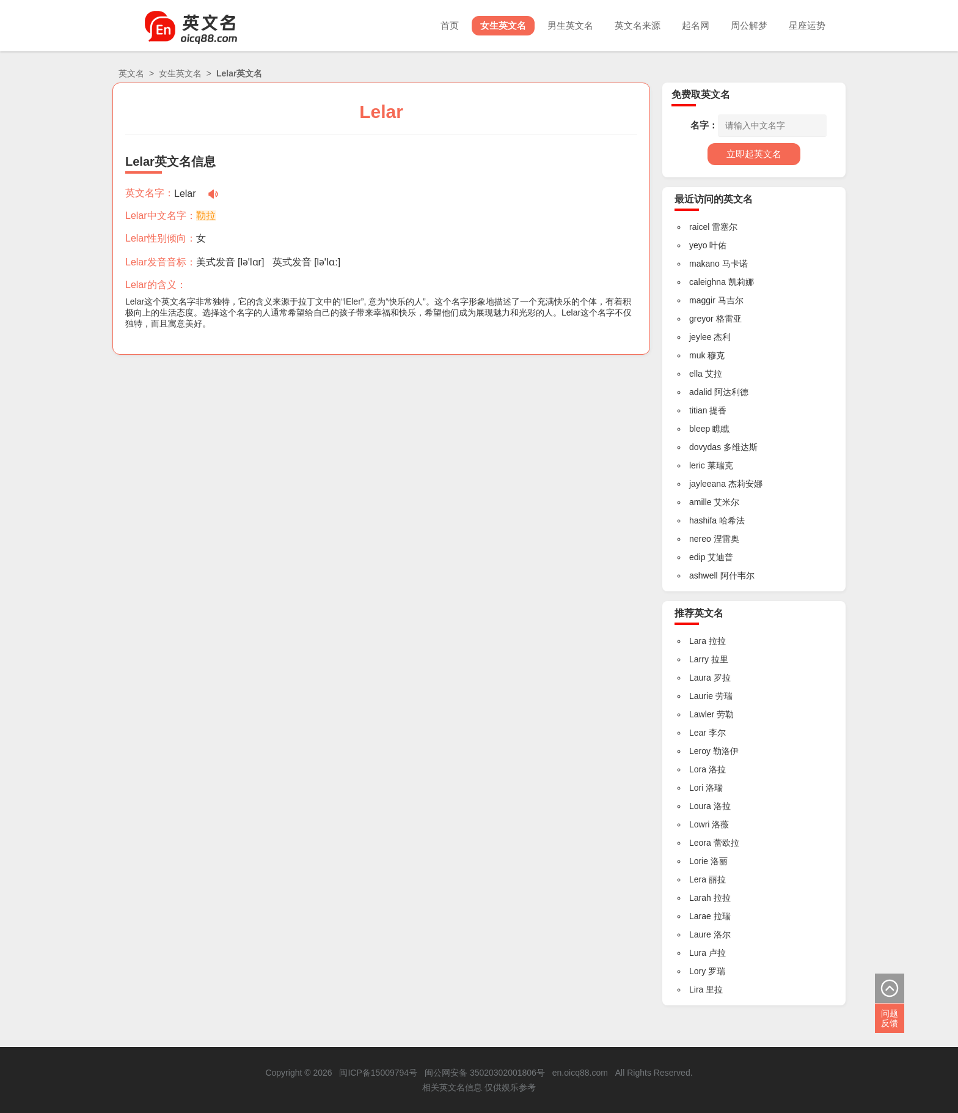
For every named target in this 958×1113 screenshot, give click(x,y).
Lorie (698, 861)
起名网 (691, 25)
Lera (697, 879)
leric (697, 465)
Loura (700, 806)
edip (697, 557)
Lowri (699, 824)
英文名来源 (631, 25)
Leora (700, 843)
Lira (696, 989)
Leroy (700, 751)
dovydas (705, 447)
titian (698, 410)
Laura (700, 677)
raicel (699, 227)
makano (704, 263)
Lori (696, 788)
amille (700, 502)
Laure (700, 934)
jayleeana (707, 484)
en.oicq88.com (580, 1073)
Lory (697, 971)
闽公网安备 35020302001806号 (485, 1073)
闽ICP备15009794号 (378, 1073)
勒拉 (206, 215)
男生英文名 (562, 25)
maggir (702, 300)
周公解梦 (746, 25)
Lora (697, 769)
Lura (697, 953)
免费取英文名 (700, 94)
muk (697, 355)
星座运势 (806, 25)
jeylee (700, 337)
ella (696, 374)
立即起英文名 (753, 154)
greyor (701, 319)
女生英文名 (493, 25)
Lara (697, 641)
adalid (700, 392)
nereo (700, 539)
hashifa (703, 520)
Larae (700, 916)
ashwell (703, 575)
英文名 (131, 73)
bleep (699, 429)
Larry (699, 659)
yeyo (698, 245)
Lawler (701, 714)
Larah (700, 898)
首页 (438, 25)
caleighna (707, 282)
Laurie (701, 696)
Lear (697, 733)
